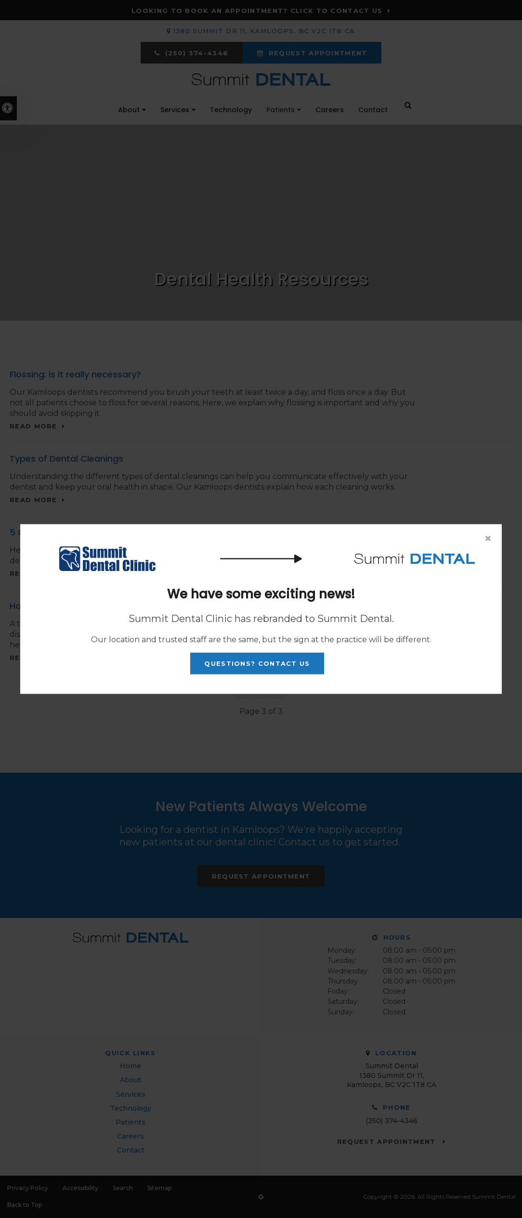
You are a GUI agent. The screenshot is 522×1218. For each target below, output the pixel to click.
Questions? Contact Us (257, 663)
